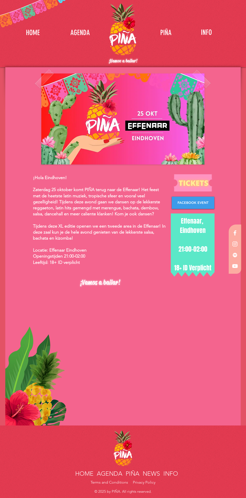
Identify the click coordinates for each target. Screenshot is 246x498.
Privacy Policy (144, 482)
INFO (170, 473)
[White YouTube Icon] (235, 266)
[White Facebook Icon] (235, 233)
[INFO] (206, 32)
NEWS (151, 473)
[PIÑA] (166, 32)
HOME (85, 473)
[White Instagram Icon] (235, 244)
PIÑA (131, 473)
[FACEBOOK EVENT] (193, 203)
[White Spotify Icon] (235, 255)
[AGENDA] (80, 32)
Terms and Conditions (110, 482)
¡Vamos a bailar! (123, 61)
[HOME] (33, 32)
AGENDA (109, 473)
